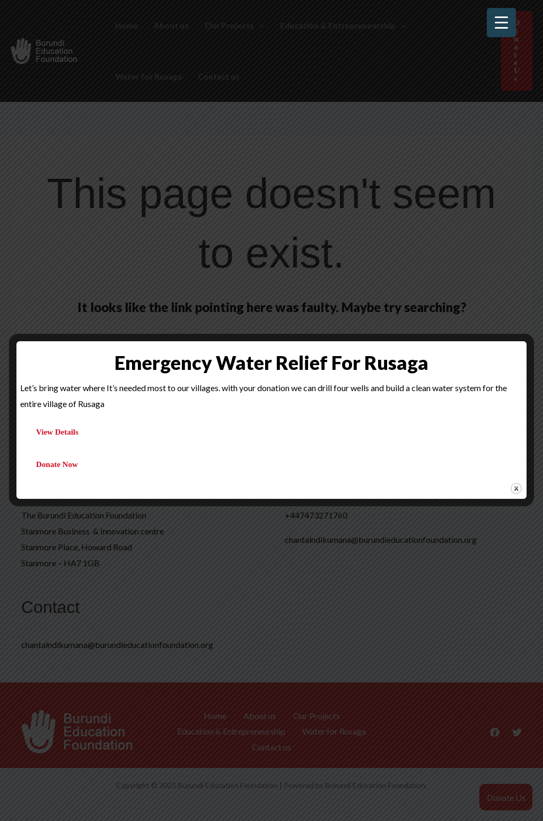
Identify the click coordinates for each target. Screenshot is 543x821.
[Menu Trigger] (501, 22)
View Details (57, 432)
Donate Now (57, 464)
